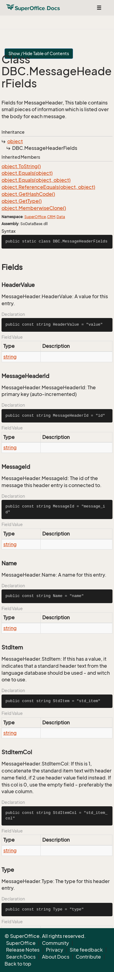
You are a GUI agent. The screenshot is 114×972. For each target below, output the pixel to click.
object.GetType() (22, 201)
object (15, 141)
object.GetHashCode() (28, 194)
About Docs (55, 957)
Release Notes (23, 950)
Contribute (88, 957)
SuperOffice (35, 216)
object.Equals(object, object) (36, 180)
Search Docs (21, 957)
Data (61, 216)
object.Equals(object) (27, 173)
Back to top (18, 964)
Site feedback (86, 950)
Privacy (54, 950)
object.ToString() (21, 166)
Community (55, 943)
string (10, 357)
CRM (51, 216)
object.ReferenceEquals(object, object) (48, 187)
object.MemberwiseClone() (34, 208)
